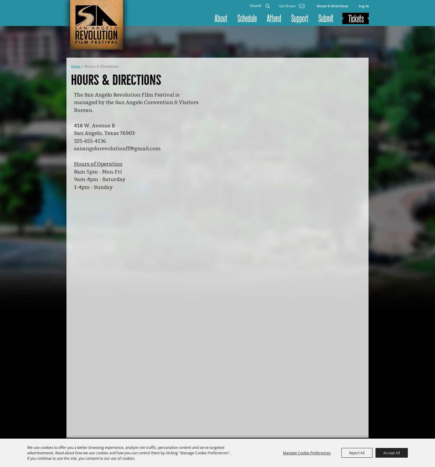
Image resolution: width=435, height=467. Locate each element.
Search (267, 6)
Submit (326, 17)
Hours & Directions (332, 6)
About (220, 17)
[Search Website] (255, 6)
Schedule (247, 17)
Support (299, 17)
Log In (364, 6)
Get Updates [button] (291, 6)
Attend (274, 17)
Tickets (356, 18)
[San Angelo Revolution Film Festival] (96, 25)
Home (76, 67)
